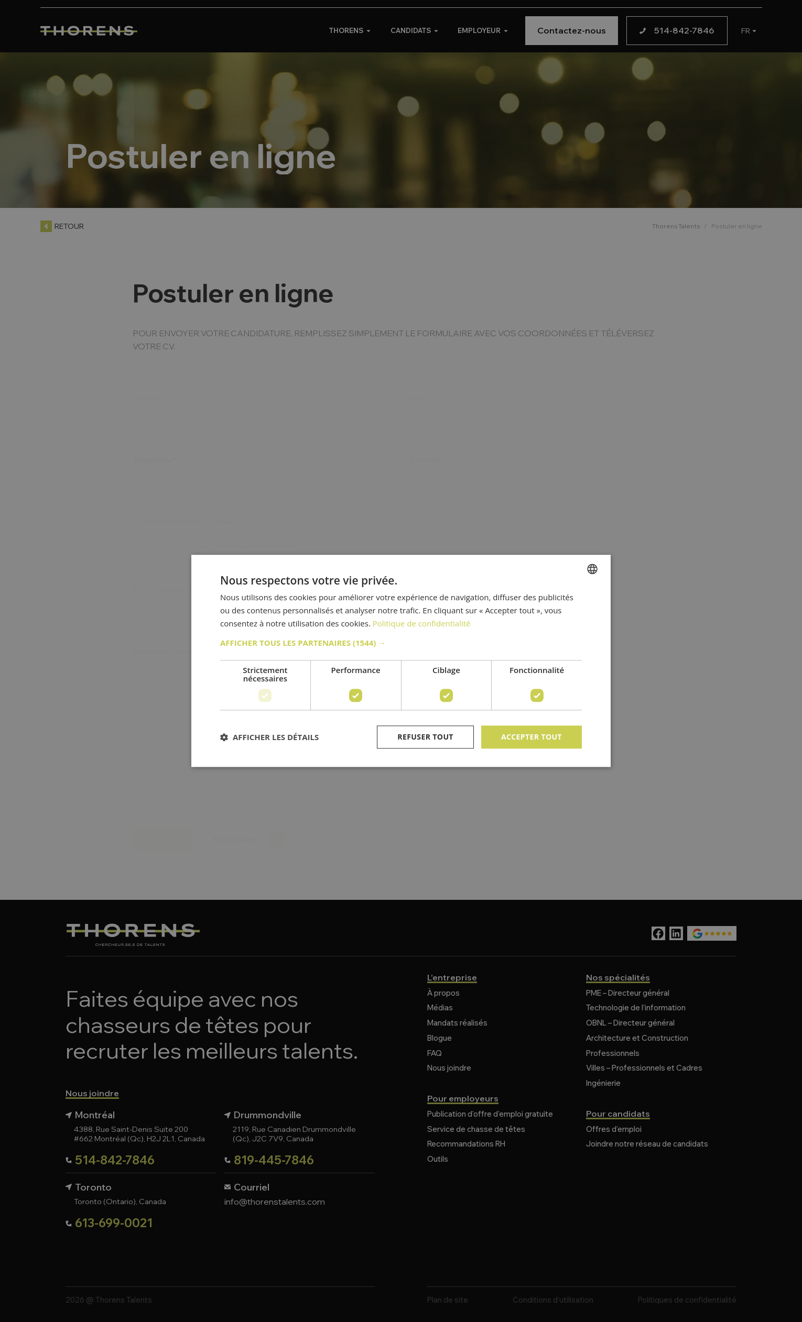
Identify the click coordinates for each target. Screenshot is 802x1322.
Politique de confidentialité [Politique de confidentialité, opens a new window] (422, 623)
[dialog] (401, 661)
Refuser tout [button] (425, 737)
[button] (401, 642)
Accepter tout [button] (531, 737)
